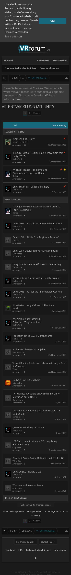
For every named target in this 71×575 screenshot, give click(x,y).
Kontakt (10, 555)
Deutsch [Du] (46, 547)
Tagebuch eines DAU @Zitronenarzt (32, 335)
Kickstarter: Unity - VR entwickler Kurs (33, 304)
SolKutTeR (17, 158)
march (15, 307)
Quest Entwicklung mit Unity (28, 426)
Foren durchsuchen (49, 67)
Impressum (60, 555)
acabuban (17, 487)
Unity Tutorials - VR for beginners (30, 186)
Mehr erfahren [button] (13, 36)
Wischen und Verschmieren (27, 484)
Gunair (15, 141)
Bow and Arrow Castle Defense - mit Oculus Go (38, 457)
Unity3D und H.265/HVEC (26, 379)
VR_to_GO (16, 460)
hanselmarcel (18, 416)
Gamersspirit (18, 351)
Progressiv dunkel (25, 547)
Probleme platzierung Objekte (29, 348)
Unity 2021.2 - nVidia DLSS (26, 471)
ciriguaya (16, 446)
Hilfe (20, 555)
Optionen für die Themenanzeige (36, 504)
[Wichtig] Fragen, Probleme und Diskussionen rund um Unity (29, 171)
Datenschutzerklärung (38, 555)
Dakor (15, 175)
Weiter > (36, 112)
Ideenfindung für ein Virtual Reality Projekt (35, 277)
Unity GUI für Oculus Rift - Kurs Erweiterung (36, 263)
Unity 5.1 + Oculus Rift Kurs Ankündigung (35, 250)
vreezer (16, 239)
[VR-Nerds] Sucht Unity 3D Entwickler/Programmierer (26, 320)
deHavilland (17, 399)
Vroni (14, 368)
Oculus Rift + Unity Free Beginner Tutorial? (35, 236)
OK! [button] (52, 21)
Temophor (17, 253)
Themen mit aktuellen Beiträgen (20, 67)
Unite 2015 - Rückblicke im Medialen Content (37, 291)
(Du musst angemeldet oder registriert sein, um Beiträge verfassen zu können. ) (35, 512)
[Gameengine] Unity (23, 138)
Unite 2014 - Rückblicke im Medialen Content (37, 223)
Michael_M (17, 382)
